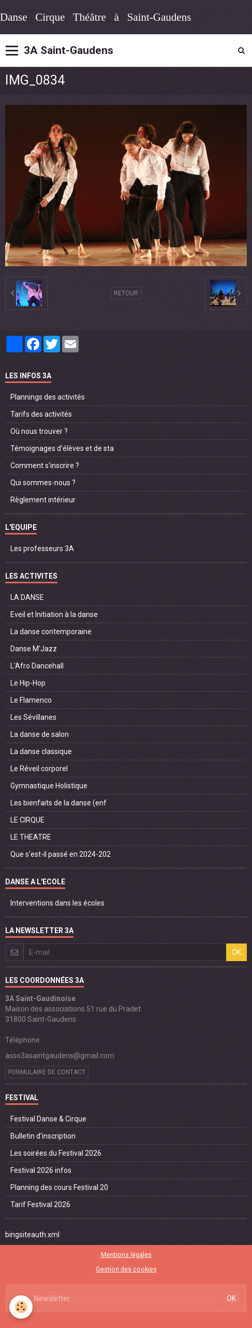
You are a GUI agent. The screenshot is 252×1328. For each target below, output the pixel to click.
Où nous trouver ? (39, 431)
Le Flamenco (31, 700)
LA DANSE (27, 597)
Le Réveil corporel (39, 768)
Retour (126, 293)
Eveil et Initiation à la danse (54, 614)
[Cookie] (21, 1307)
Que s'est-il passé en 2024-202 (60, 854)
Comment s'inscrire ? (44, 465)
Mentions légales (126, 1254)
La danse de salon (39, 734)
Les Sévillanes (33, 717)
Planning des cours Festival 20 (59, 1187)
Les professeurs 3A (42, 548)
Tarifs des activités (41, 414)
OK (236, 952)
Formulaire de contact (46, 1072)
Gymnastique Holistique (48, 786)
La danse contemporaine (51, 631)
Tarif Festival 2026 (40, 1204)
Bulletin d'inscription (43, 1136)
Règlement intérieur (43, 500)
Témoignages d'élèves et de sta (62, 448)
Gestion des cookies (126, 1269)
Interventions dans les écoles (57, 903)
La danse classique (41, 751)
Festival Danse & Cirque (48, 1119)
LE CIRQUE (27, 820)
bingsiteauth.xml (32, 1234)
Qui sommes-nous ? (43, 482)
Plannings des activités (47, 397)
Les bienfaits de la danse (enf (58, 803)
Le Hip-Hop (28, 683)
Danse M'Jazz (33, 649)
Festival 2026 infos (40, 1170)
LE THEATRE (30, 837)
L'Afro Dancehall (37, 666)
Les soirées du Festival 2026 (55, 1153)
